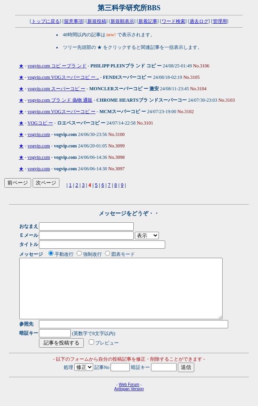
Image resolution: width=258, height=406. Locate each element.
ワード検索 (173, 21)
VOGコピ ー (40, 123)
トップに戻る (45, 21)
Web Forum (129, 396)
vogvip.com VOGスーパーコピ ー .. (63, 77)
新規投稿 (96, 21)
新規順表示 (122, 21)
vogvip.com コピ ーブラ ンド (57, 66)
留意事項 (73, 21)
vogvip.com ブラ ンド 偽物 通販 (60, 100)
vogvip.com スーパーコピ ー (56, 88)
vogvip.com (39, 134)
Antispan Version (129, 401)
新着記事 (147, 21)
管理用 (220, 21)
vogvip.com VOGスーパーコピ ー (62, 111)
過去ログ (199, 21)
